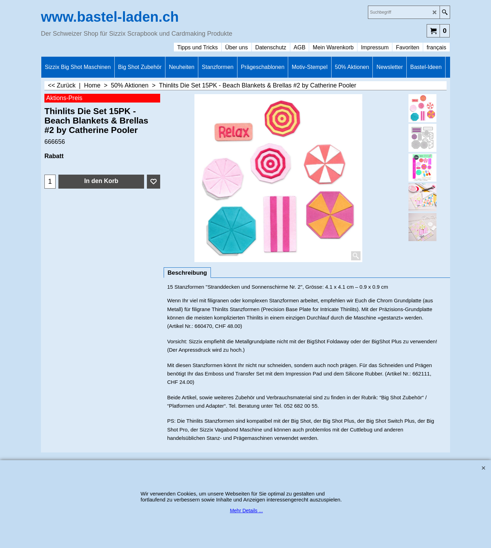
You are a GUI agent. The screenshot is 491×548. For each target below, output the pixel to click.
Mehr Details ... (246, 510)
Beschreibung (187, 272)
